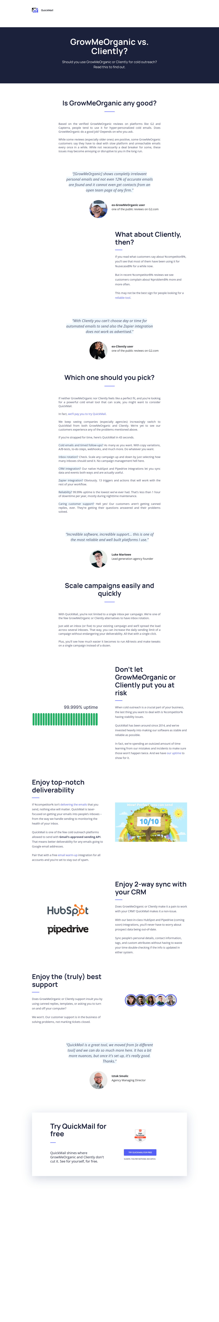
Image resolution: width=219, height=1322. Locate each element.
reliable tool (122, 298)
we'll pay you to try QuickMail (87, 414)
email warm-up (68, 855)
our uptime (174, 753)
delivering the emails (73, 804)
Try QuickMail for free (140, 1152)
